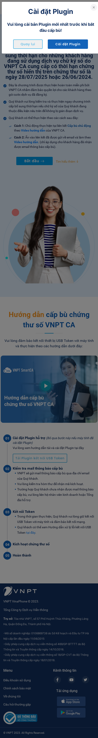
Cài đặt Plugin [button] (67, 44)
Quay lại (28, 44)
